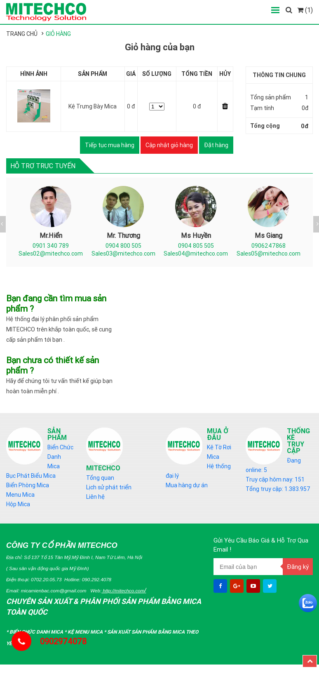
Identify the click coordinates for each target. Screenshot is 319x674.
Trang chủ (22, 34)
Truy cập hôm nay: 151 (275, 479)
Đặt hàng (216, 145)
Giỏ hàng (58, 34)
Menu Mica (20, 494)
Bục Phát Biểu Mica (31, 475)
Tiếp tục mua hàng (109, 145)
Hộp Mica (18, 504)
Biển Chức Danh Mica (60, 457)
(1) (305, 10)
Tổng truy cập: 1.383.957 (278, 489)
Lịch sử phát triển (108, 487)
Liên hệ (95, 496)
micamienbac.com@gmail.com (54, 590)
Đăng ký (298, 567)
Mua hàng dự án (187, 485)
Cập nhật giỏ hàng (169, 145)
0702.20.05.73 (46, 579)
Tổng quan (100, 477)
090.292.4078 (96, 579)
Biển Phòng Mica (27, 485)
